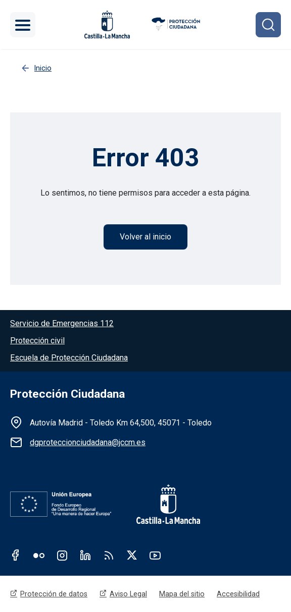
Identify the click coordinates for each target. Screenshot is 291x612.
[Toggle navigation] (22, 24)
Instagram (62, 555)
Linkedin (85, 555)
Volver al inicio (145, 236)
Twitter (131, 555)
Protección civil (37, 340)
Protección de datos (53, 594)
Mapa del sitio (182, 594)
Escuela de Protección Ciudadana (69, 357)
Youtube (155, 555)
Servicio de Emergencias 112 (62, 323)
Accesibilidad (238, 594)
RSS (108, 555)
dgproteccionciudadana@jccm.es (88, 442)
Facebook (15, 555)
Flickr (39, 555)
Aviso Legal (128, 594)
